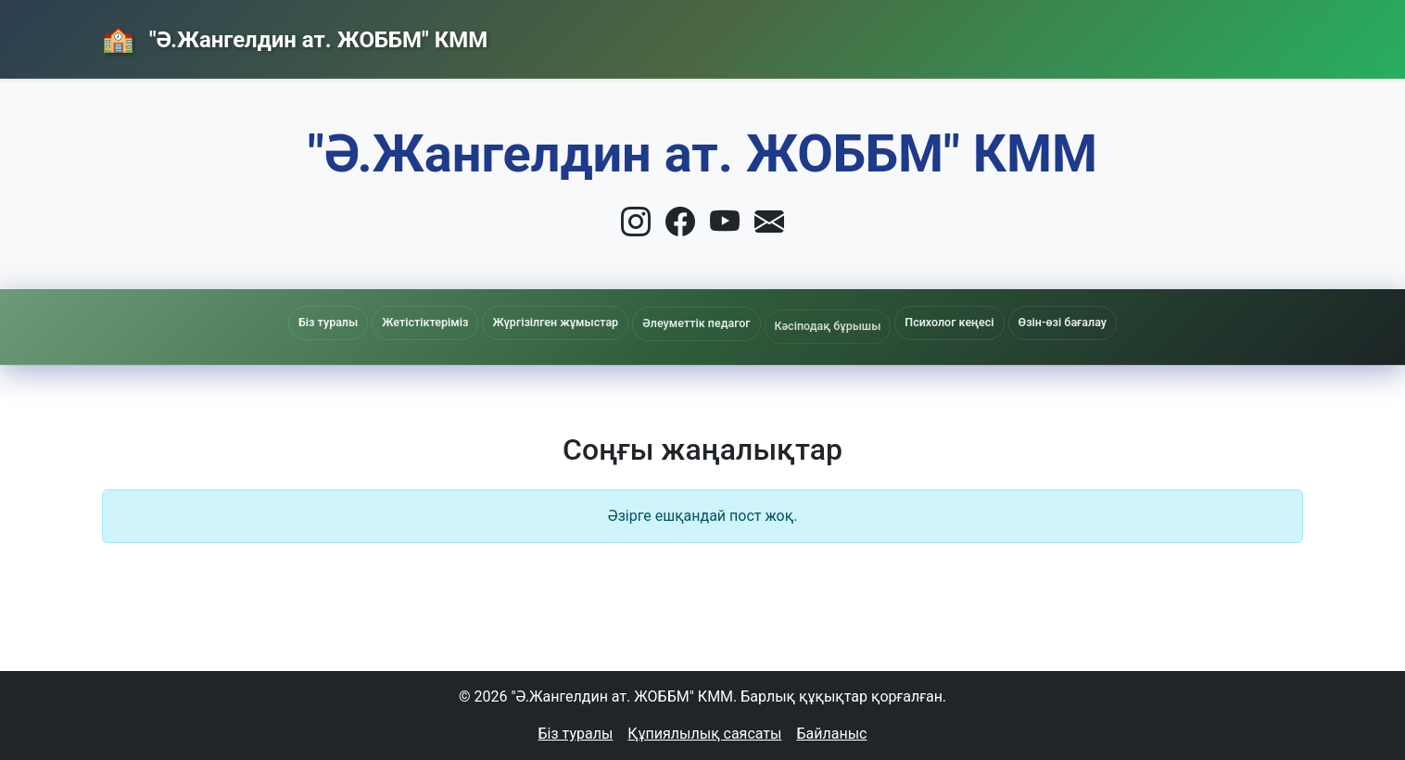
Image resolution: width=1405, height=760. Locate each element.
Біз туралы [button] (328, 322)
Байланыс (1154, 33)
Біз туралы (576, 733)
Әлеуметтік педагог (696, 328)
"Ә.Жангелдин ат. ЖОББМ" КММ (315, 40)
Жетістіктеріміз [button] (425, 322)
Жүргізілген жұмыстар (555, 324)
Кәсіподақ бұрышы (828, 332)
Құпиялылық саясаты (704, 733)
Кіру (1261, 33)
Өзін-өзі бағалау (1063, 322)
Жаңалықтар (1018, 35)
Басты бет (882, 33)
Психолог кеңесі (949, 322)
